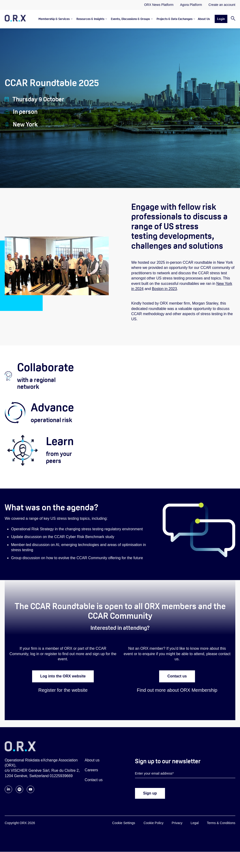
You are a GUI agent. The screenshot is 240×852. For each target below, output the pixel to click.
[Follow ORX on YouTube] (30, 792)
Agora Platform (191, 5)
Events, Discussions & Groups (130, 19)
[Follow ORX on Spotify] (19, 792)
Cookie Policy (154, 823)
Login (221, 19)
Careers (91, 770)
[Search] (231, 19)
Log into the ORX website (63, 676)
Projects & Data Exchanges (174, 19)
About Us (204, 19)
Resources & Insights (90, 19)
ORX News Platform (158, 5)
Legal (195, 823)
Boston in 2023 (164, 289)
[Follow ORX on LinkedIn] (8, 792)
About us (92, 760)
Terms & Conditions (221, 823)
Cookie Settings (123, 823)
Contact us (177, 676)
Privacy (177, 823)
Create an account (222, 5)
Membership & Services (54, 19)
